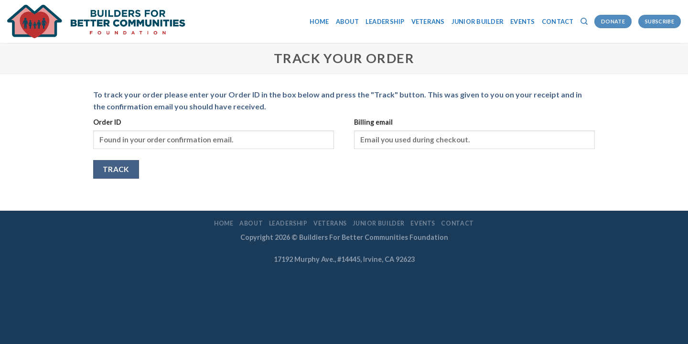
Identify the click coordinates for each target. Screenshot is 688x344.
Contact (558, 21)
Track (116, 169)
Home (319, 21)
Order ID (107, 122)
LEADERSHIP (385, 21)
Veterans (428, 21)
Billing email (373, 122)
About (347, 21)
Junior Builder (478, 21)
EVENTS (522, 21)
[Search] (584, 21)
